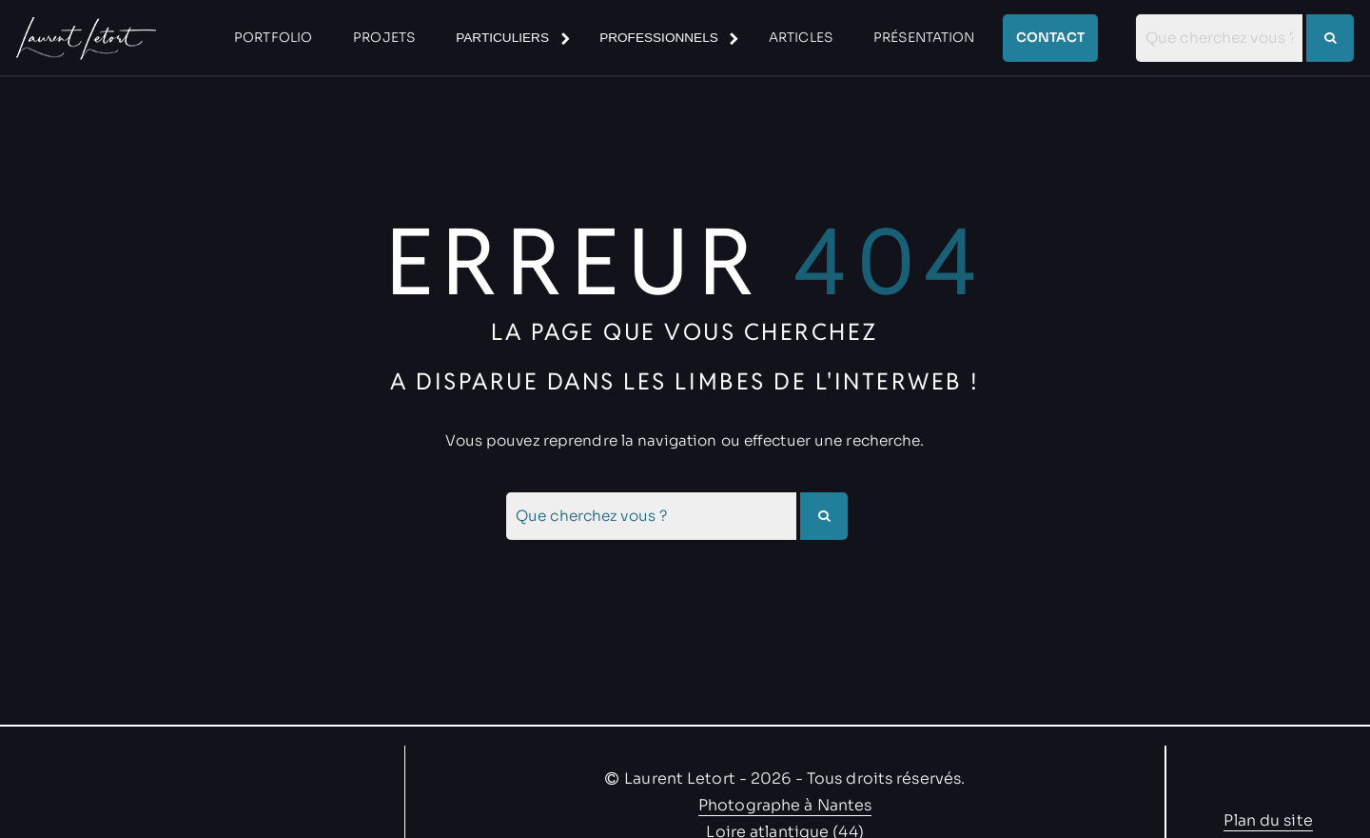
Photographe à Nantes (784, 805)
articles (800, 38)
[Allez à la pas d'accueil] (83, 38)
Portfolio (273, 38)
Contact (1051, 38)
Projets (384, 38)
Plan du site (1267, 820)
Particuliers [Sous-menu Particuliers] (502, 37)
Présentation (923, 38)
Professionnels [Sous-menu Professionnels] (658, 37)
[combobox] (1219, 38)
